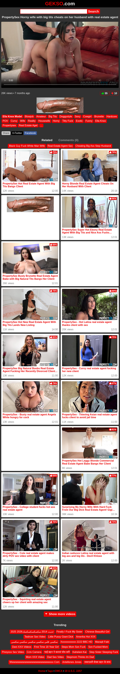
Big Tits (53, 116)
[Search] (53, 11)
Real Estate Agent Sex (60, 146)
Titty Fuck (67, 121)
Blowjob (29, 116)
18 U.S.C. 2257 (73, 671)
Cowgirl (87, 116)
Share (6, 133)
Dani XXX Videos (21, 647)
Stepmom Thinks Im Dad (80, 657)
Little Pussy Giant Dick (60, 637)
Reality (32, 121)
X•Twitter (17, 133)
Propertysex (9, 125)
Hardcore (112, 116)
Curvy (14, 121)
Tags (50, 671)
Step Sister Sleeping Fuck (103, 652)
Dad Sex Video (55, 657)
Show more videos (60, 614)
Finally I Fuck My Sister (69, 631)
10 (114, 93)
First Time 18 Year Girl (46, 647)
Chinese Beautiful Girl (97, 631)
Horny (56, 121)
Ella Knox (100, 121)
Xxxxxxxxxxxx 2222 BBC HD (76, 642)
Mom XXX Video (35, 657)
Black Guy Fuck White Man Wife (27, 146)
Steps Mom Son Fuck (73, 647)
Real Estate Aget (28, 125)
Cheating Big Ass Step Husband (93, 146)
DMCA (58, 671)
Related (47, 140)
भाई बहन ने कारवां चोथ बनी (57, 652)
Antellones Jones (71, 662)
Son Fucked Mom (98, 647)
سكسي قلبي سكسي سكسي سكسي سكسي (34, 642)
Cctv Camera (34, 652)
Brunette (99, 116)
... (41, 125)
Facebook (30, 133)
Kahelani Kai (79, 652)
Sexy (77, 116)
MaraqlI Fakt (102, 642)
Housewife (44, 121)
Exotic (79, 121)
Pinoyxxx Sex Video (13, 652)
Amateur (41, 116)
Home (41, 671)
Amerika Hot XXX (85, 637)
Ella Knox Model (12, 116)
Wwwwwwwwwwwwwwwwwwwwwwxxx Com (35, 662)
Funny (88, 121)
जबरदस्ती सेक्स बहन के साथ (97, 662)
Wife (22, 121)
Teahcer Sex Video (35, 637)
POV (5, 121)
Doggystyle (66, 116)
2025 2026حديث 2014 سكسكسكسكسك (32, 631)
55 (104, 93)
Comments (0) (68, 140)
